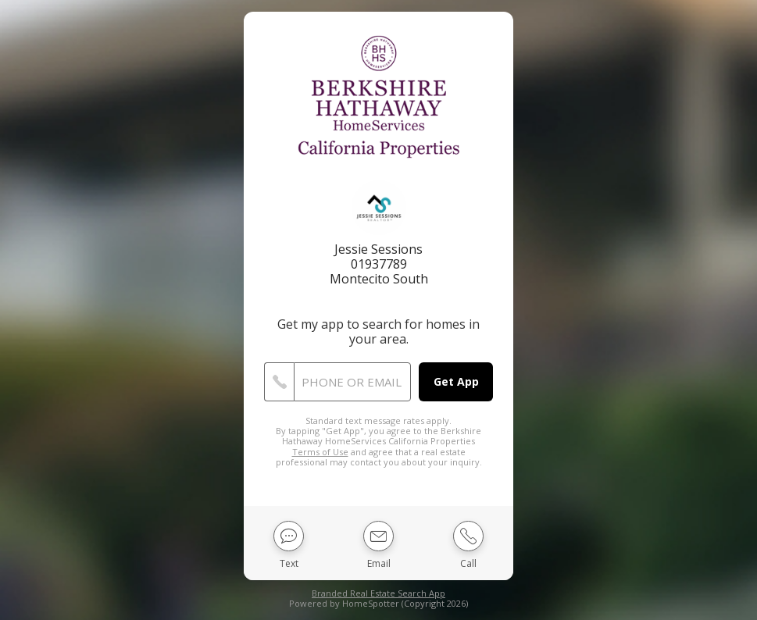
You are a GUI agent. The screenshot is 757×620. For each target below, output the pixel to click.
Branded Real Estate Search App (378, 593)
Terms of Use (320, 452)
